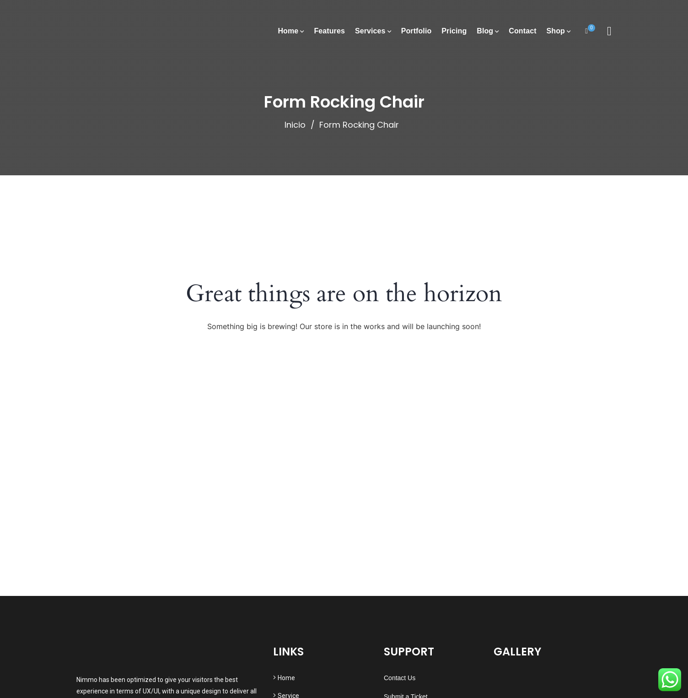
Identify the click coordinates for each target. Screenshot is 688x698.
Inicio (295, 124)
